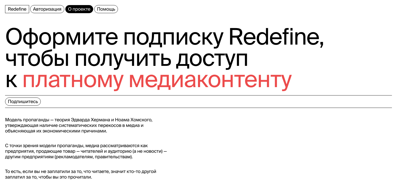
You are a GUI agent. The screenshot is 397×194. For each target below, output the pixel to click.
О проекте (79, 9)
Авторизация (47, 9)
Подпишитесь (23, 102)
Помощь (106, 9)
